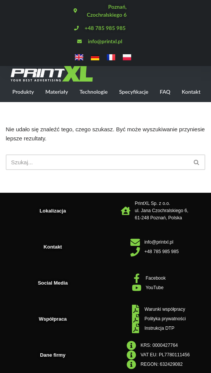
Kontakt (191, 91)
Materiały (56, 91)
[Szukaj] (97, 162)
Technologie (93, 91)
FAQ (165, 91)
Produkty (23, 91)
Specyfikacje (133, 91)
